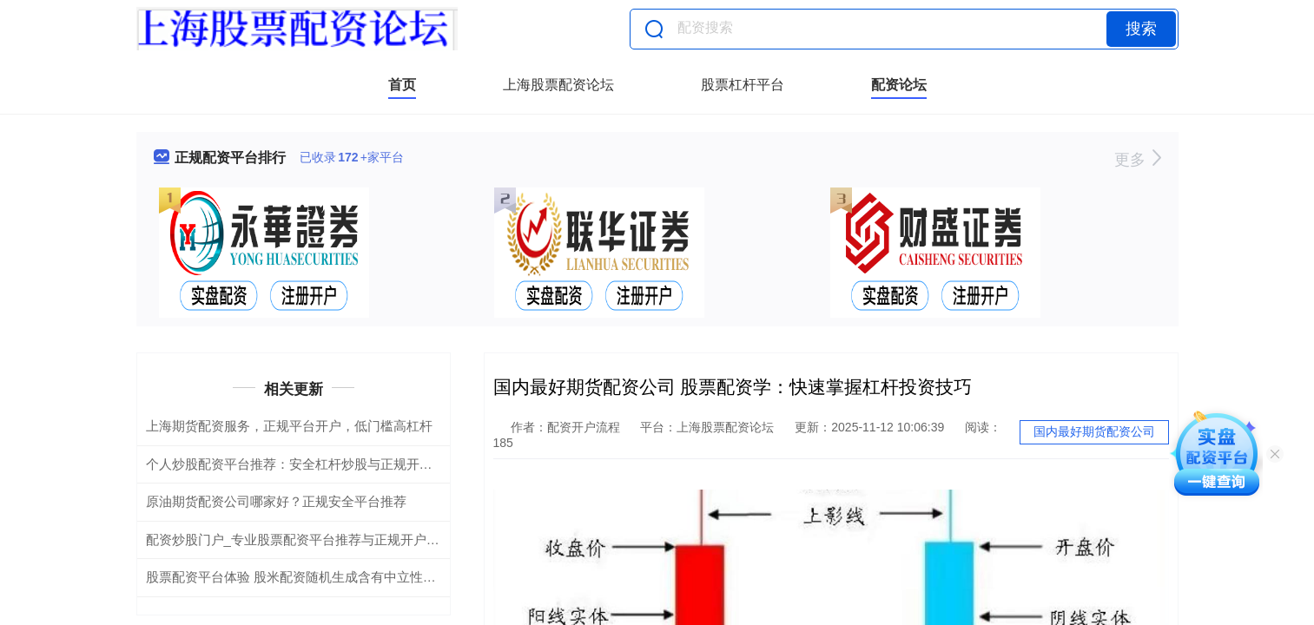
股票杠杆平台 (742, 84)
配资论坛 (899, 84)
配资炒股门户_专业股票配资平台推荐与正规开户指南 (299, 539)
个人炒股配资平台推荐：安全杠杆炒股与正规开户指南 (302, 464)
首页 (402, 84)
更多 (1137, 159)
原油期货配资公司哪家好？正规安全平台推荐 (276, 501)
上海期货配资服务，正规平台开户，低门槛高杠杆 (289, 425)
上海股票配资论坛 (558, 84)
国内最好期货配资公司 (1094, 431)
